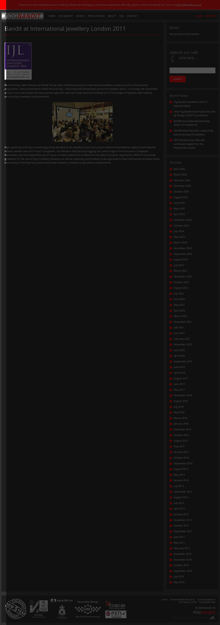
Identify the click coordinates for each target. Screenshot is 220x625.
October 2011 (181, 525)
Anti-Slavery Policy (188, 602)
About (112, 16)
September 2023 (183, 254)
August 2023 (181, 259)
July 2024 (179, 231)
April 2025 (179, 214)
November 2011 (183, 520)
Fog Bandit (65, 16)
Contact (132, 16)
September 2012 (183, 491)
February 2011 (182, 548)
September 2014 (183, 463)
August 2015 (181, 440)
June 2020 (179, 350)
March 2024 (180, 242)
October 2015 (181, 435)
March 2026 (180, 174)
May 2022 (179, 304)
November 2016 (183, 395)
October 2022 (181, 282)
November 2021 (183, 321)
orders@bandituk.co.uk (188, 4)
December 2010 (182, 554)
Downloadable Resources (182, 599)
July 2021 (179, 327)
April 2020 (179, 355)
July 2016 (179, 406)
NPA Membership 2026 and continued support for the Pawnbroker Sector (189, 143)
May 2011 (179, 542)
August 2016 (181, 401)
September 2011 (183, 531)
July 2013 (179, 486)
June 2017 (179, 384)
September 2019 (183, 361)
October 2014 (181, 457)
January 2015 (181, 452)
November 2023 (183, 248)
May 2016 (179, 412)
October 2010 (181, 565)
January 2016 (181, 423)
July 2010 (179, 576)
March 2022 (180, 316)
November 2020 (183, 344)
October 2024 (181, 225)
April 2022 (179, 310)
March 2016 (180, 418)
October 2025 (181, 191)
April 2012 (179, 508)
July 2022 (179, 293)
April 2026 (179, 169)
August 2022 (181, 287)
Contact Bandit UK (206, 599)
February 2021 (182, 339)
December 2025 (182, 186)
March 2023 (180, 270)
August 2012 (181, 497)
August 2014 (181, 469)
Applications (96, 16)
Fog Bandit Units (207, 602)
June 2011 (179, 537)
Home (51, 16)
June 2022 (179, 299)
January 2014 (181, 480)
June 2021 (179, 333)
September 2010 (183, 571)
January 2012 (181, 514)
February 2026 (182, 180)
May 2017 (179, 389)
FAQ (121, 16)
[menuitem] (52, 16)
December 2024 (182, 220)
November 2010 (183, 559)
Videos (80, 16)
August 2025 (181, 197)
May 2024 (179, 237)
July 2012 (179, 503)
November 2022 (183, 276)
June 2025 (179, 203)
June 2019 (179, 367)
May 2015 (179, 446)
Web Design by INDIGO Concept (193, 617)
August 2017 (181, 378)
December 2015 (182, 429)
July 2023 (179, 265)
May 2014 (179, 474)
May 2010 (179, 582)
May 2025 (179, 208)
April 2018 (179, 372)
